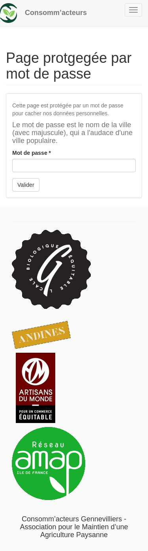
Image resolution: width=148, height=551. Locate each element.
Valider (25, 185)
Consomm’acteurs (56, 13)
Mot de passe (31, 153)
